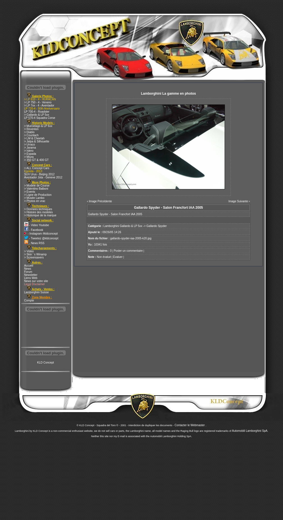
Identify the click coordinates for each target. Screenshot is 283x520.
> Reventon (31, 129)
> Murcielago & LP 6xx (38, 126)
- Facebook (33, 229)
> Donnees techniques (38, 209)
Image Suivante (238, 201)
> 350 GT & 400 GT (36, 160)
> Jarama (30, 147)
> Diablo (29, 132)
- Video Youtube (36, 225)
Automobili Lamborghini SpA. (250, 430)
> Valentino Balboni (36, 188)
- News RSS (34, 243)
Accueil (28, 265)
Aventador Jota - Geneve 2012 (43, 177)
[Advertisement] (45, 329)
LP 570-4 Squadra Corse (39, 117)
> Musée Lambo (34, 197)
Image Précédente (100, 201)
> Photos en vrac (34, 201)
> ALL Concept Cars (36, 168)
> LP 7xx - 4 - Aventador (39, 105)
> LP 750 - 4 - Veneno (37, 102)
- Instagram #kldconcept (41, 233)
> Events (29, 191)
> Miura (29, 156)
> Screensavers (34, 257)
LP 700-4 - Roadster (36, 111)
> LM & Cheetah (34, 138)
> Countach (31, 135)
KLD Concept (45, 362)
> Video (29, 251)
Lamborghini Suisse (36, 292)
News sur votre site (36, 281)
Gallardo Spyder (157, 226)
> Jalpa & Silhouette (36, 141)
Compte (29, 300)
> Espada (30, 153)
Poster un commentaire (128, 250)
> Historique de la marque (40, 215)
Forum (28, 271)
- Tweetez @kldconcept (41, 238)
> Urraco (29, 144)
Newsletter (30, 274)
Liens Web (30, 278)
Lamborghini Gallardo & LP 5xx (123, 226)
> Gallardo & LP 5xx (36, 114)
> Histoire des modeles (38, 212)
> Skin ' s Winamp (35, 254)
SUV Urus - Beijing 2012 (39, 174)
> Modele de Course (36, 185)
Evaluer (118, 256)
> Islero (28, 150)
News (27, 268)
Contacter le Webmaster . (190, 425)
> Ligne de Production (38, 194)
